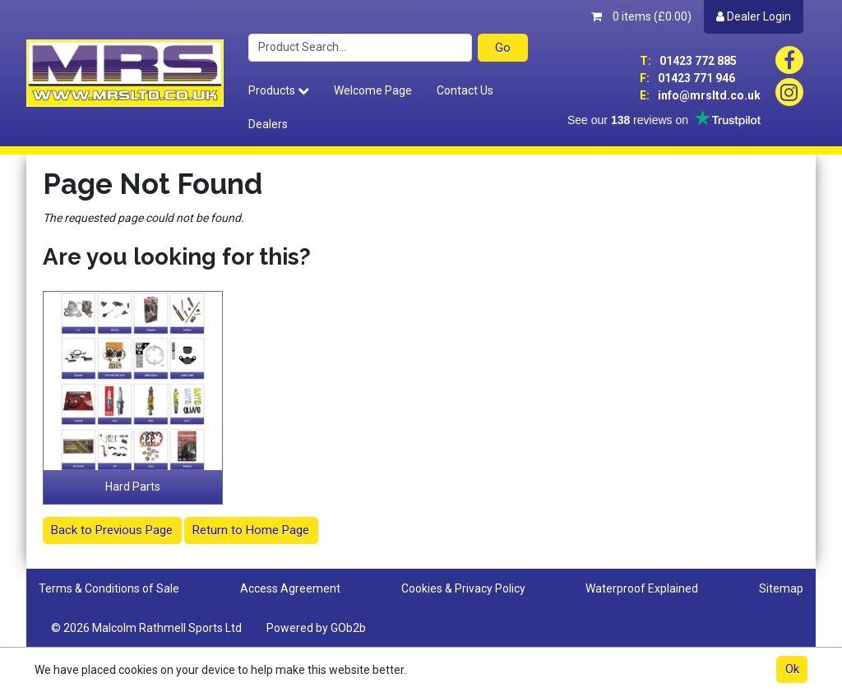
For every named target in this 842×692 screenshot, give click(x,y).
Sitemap (781, 588)
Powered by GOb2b (316, 627)
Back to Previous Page (112, 530)
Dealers (268, 124)
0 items (641, 16)
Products (278, 90)
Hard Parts (132, 486)
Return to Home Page (250, 530)
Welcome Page (373, 90)
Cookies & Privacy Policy (463, 588)
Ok (792, 669)
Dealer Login (753, 16)
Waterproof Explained (641, 588)
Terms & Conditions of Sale (109, 588)
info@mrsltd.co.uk (700, 95)
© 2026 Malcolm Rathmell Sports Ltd (146, 627)
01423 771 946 (687, 78)
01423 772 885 (688, 60)
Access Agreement (290, 588)
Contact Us (465, 90)
